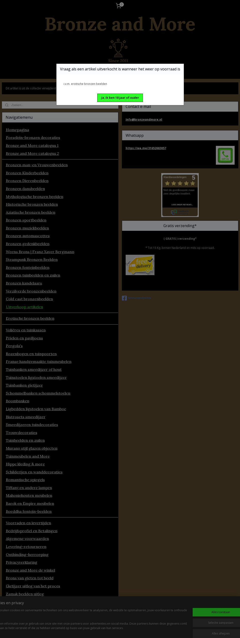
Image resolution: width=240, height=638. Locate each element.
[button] (120, 98)
